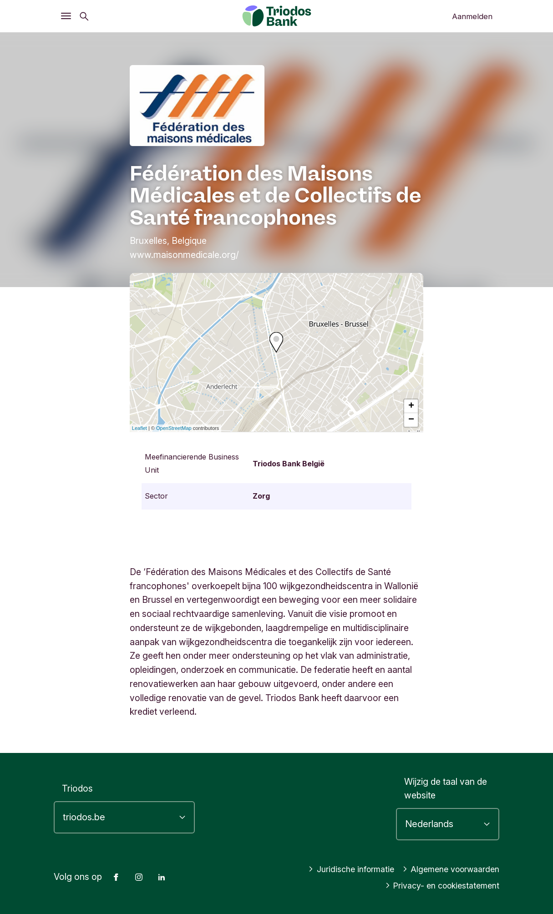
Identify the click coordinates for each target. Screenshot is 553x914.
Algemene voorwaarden (446, 869)
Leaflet (139, 428)
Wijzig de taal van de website (445, 788)
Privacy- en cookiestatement (437, 885)
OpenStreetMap (174, 428)
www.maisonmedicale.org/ (184, 254)
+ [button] (411, 406)
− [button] (411, 420)
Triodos (77, 788)
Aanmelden (472, 16)
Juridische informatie (338, 869)
